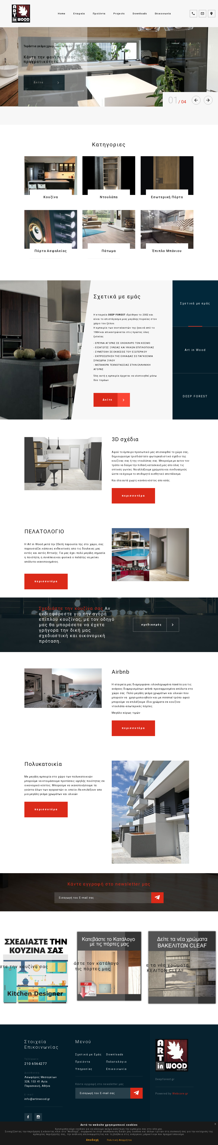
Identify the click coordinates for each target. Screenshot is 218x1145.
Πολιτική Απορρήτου (119, 1140)
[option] (63, 463)
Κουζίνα (50, 197)
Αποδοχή (92, 1139)
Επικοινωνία (163, 13)
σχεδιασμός (160, 622)
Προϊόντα (99, 13)
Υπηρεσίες (91, 1069)
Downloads (140, 13)
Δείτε (116, 402)
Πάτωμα (109, 251)
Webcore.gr (173, 1093)
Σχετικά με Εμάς (96, 1054)
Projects (119, 13)
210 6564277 (43, 1064)
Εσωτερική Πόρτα (167, 197)
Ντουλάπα (109, 197)
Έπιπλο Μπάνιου (167, 251)
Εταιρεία (79, 13)
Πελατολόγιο (124, 1061)
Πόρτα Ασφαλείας (51, 251)
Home (61, 13)
